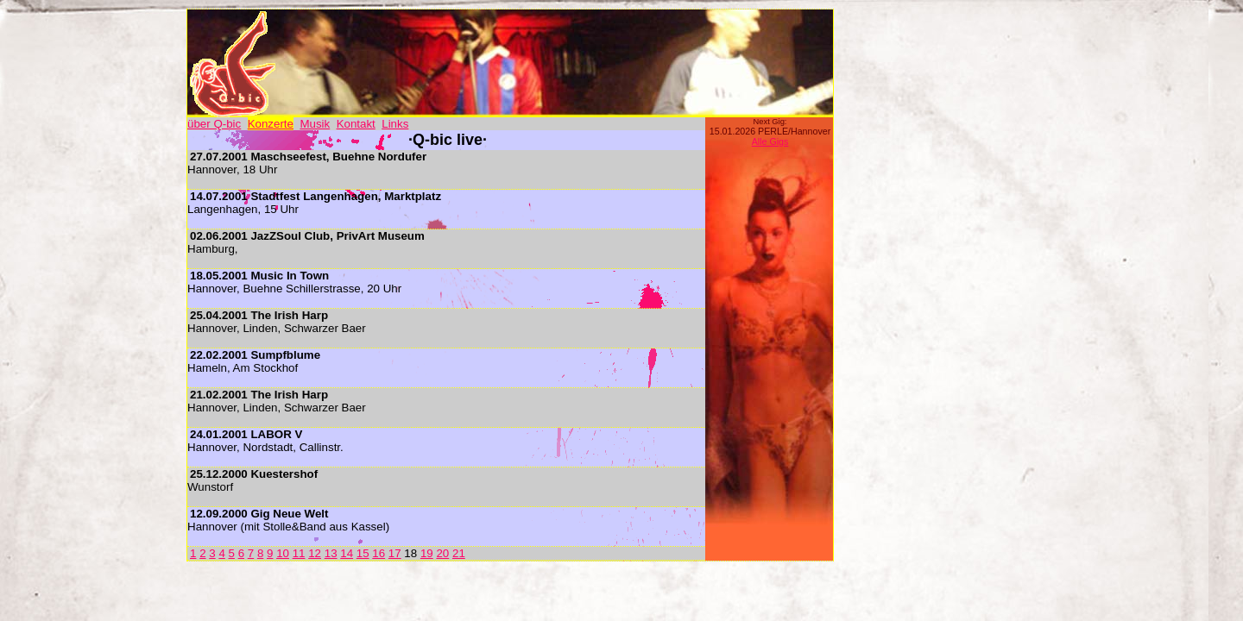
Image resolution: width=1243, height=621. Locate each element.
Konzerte (270, 123)
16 (378, 553)
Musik (315, 123)
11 (299, 553)
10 (282, 553)
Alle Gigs (770, 141)
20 (442, 553)
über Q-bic (214, 123)
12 (314, 553)
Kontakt (356, 123)
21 (458, 553)
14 (346, 553)
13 (331, 553)
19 (426, 553)
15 (362, 553)
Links (395, 123)
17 (394, 553)
